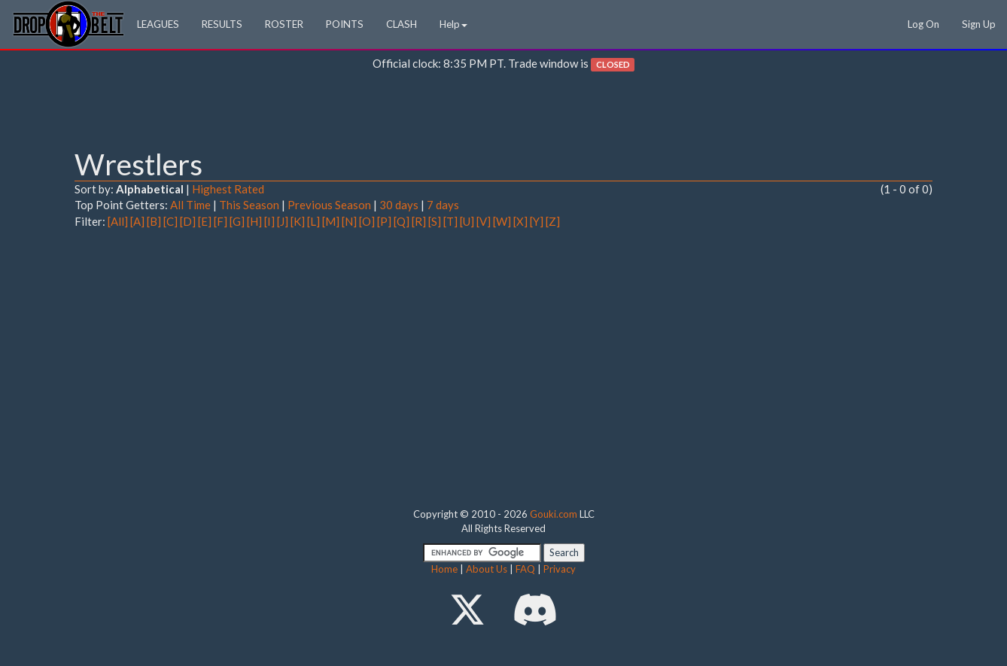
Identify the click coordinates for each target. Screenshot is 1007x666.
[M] (330, 221)
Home (444, 569)
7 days (443, 204)
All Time (190, 204)
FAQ (525, 569)
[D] (188, 221)
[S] (434, 221)
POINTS (345, 24)
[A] (137, 221)
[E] (204, 221)
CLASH (401, 24)
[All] (118, 221)
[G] (237, 221)
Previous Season (329, 204)
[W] (502, 221)
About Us (486, 569)
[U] (467, 221)
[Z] (553, 221)
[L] (313, 221)
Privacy (559, 569)
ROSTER (284, 24)
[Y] (536, 221)
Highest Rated (228, 189)
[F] (220, 221)
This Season (249, 204)
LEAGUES (158, 24)
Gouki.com (553, 514)
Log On (923, 24)
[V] (483, 221)
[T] (450, 221)
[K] (298, 221)
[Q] (401, 221)
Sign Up (979, 24)
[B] (154, 221)
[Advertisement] (503, 113)
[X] (520, 221)
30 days (398, 204)
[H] (254, 221)
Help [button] (453, 24)
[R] (419, 221)
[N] (349, 221)
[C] (170, 221)
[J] (282, 221)
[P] (384, 221)
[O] (367, 221)
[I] (269, 221)
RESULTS (222, 24)
